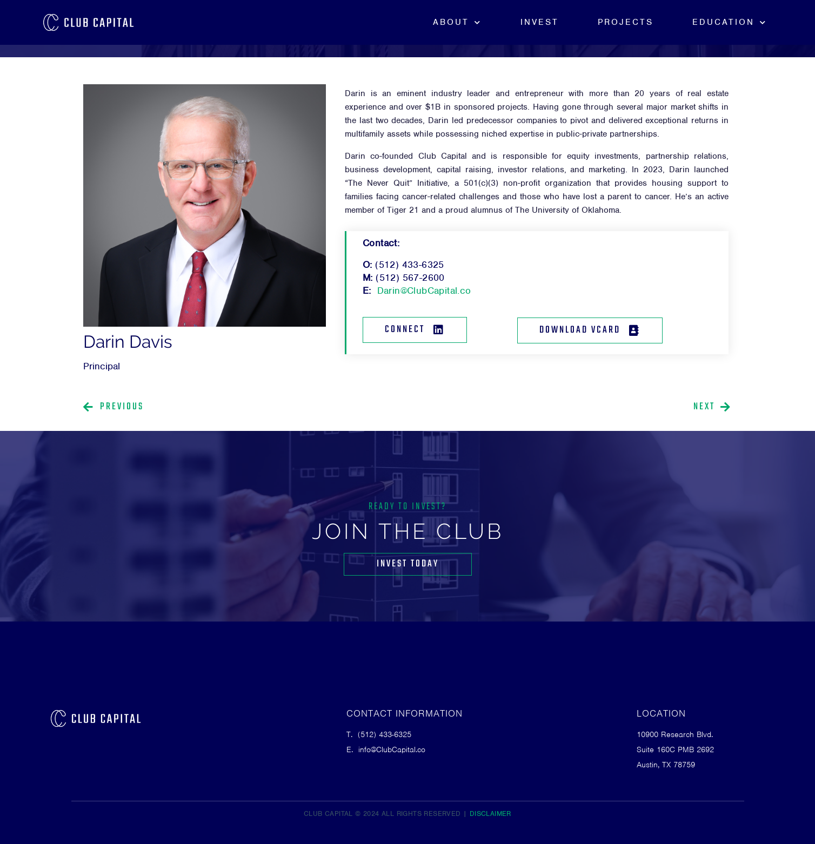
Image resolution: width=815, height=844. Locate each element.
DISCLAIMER (490, 813)
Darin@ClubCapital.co (424, 290)
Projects (625, 22)
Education (729, 22)
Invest (539, 22)
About (457, 22)
